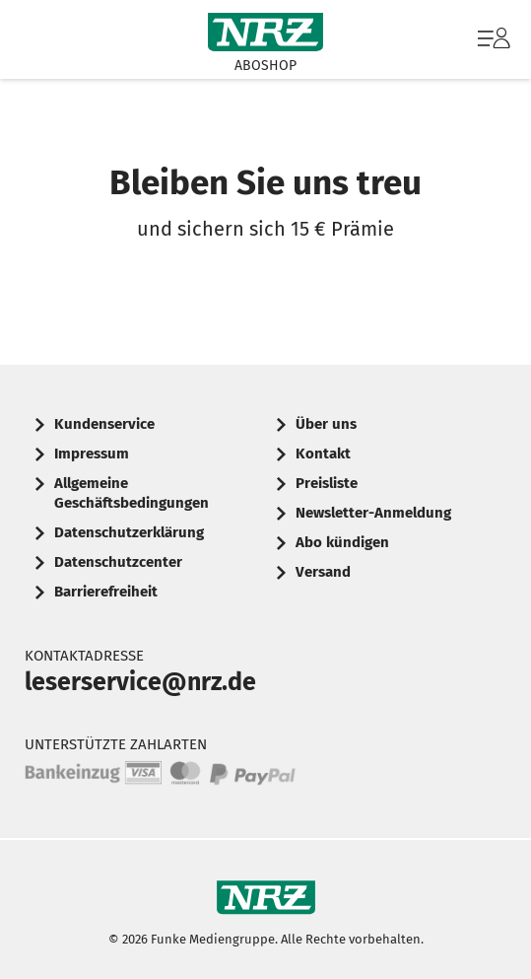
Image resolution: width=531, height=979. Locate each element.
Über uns (326, 424)
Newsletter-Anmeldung (373, 513)
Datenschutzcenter (118, 562)
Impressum (91, 453)
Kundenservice (104, 424)
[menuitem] (491, 39)
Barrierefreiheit (106, 591)
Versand (323, 572)
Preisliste (327, 483)
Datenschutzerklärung (129, 532)
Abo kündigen (342, 542)
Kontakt (323, 453)
